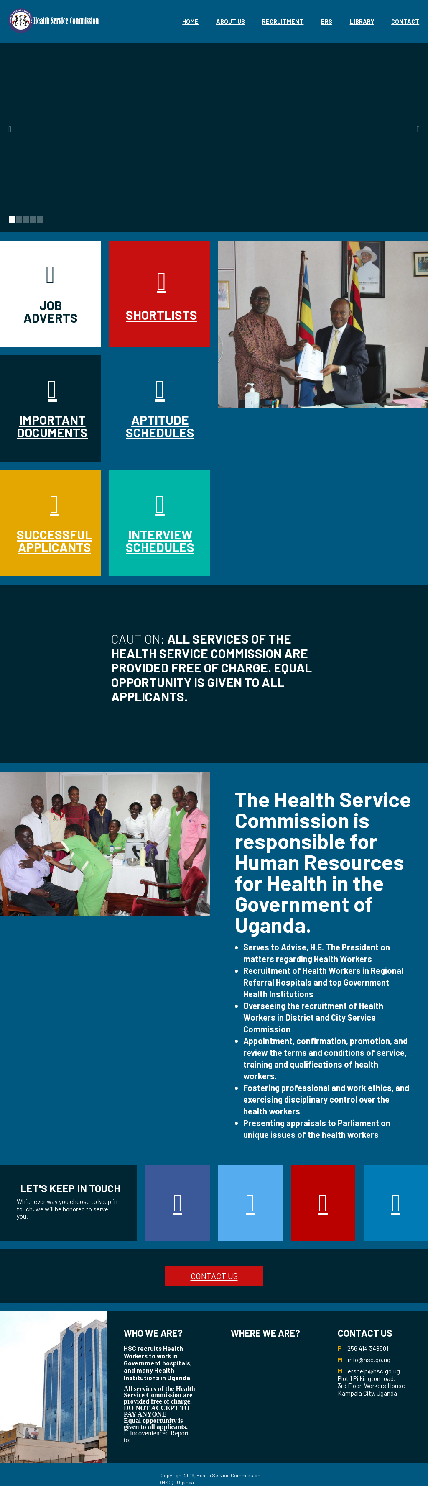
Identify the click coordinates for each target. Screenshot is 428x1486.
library (362, 21)
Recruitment (282, 21)
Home (190, 21)
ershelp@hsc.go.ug (374, 1371)
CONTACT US (214, 1276)
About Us (230, 21)
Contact (405, 21)
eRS (326, 21)
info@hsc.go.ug (369, 1359)
